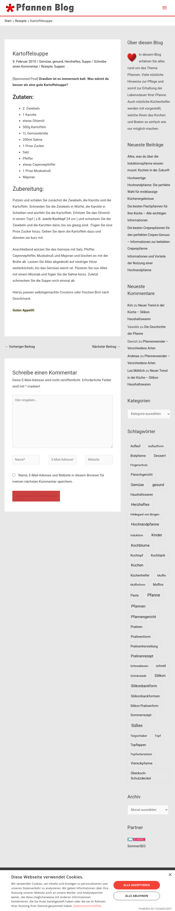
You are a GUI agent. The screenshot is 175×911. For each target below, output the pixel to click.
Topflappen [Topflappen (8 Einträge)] (138, 754)
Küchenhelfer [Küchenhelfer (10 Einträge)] (140, 585)
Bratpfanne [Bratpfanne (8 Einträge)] (138, 465)
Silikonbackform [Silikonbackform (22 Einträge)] (144, 695)
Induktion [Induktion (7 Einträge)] (137, 544)
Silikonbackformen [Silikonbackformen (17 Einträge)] (145, 706)
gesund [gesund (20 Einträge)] (158, 494)
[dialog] (87, 890)
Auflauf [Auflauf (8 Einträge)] (136, 455)
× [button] (170, 875)
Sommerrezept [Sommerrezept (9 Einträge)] (141, 724)
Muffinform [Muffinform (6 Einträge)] (137, 594)
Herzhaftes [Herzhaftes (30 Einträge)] (140, 514)
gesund (58, 61)
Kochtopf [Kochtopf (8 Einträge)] (137, 565)
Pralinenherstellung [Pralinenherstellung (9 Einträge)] (144, 656)
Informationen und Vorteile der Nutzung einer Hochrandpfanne (147, 274)
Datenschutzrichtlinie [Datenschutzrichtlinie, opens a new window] (87, 906)
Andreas (133, 366)
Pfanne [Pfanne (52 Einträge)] (153, 604)
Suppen (61, 66)
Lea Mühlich (136, 380)
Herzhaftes (74, 61)
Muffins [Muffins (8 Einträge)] (158, 594)
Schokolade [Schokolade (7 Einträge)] (138, 685)
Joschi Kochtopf (54, 219)
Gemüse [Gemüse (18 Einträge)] (137, 494)
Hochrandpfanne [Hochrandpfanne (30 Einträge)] (145, 533)
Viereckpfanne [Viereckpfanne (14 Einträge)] (142, 773)
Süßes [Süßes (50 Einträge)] (136, 735)
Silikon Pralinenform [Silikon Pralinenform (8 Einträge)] (144, 715)
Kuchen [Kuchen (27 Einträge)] (137, 574)
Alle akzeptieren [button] (137, 885)
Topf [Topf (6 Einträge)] (158, 745)
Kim (130, 316)
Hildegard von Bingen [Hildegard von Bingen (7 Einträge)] (145, 524)
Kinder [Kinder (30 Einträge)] (156, 544)
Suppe (88, 61)
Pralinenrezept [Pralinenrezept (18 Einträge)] (142, 665)
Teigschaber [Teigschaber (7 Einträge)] (139, 745)
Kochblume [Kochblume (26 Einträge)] (140, 555)
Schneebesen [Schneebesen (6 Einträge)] (139, 675)
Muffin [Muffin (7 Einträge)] (161, 585)
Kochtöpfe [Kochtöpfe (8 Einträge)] (158, 565)
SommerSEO (136, 856)
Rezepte (48, 66)
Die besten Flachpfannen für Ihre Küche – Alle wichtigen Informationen (148, 225)
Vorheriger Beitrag (20, 347)
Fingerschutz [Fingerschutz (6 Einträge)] (139, 474)
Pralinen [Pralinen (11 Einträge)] (136, 636)
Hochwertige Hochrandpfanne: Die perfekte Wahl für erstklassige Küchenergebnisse (143, 197)
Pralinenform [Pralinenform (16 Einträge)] (141, 646)
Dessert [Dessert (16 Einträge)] (160, 465)
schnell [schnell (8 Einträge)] (161, 675)
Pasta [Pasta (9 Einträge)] (135, 605)
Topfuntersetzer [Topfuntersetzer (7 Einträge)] (141, 763)
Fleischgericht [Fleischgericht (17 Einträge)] (142, 484)
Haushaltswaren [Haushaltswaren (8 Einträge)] (142, 504)
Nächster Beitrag (105, 347)
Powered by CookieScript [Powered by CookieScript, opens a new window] (155, 908)
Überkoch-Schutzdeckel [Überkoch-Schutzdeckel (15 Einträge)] (141, 785)
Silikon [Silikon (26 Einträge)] (160, 685)
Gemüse (45, 61)
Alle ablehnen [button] (136, 896)
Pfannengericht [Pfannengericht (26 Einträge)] (143, 626)
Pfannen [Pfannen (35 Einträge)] (138, 615)
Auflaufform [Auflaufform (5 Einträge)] (156, 455)
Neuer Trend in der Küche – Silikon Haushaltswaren (146, 323)
